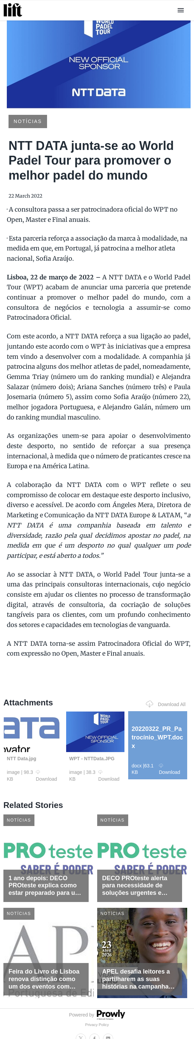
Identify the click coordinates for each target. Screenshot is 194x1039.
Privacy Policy (97, 1025)
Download (46, 775)
